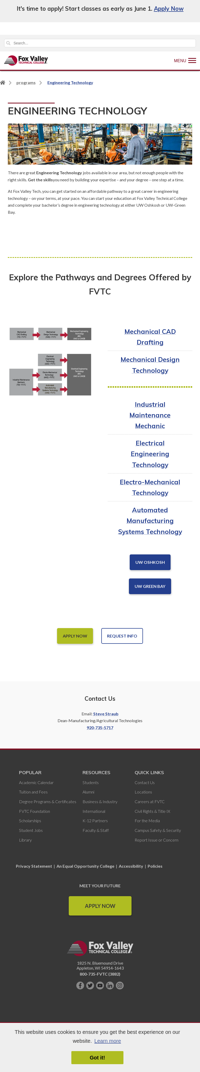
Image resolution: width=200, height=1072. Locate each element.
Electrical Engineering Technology (150, 453)
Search (8, 43)
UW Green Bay (150, 586)
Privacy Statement (34, 866)
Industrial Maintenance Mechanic (150, 415)
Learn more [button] (107, 1041)
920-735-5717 (100, 727)
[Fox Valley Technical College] (26, 60)
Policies (155, 866)
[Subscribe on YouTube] (100, 985)
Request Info (122, 635)
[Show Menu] (185, 60)
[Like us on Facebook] (80, 985)
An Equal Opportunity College (85, 866)
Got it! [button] (97, 1058)
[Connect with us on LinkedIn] (110, 985)
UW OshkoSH (150, 562)
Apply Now (169, 8)
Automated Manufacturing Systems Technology (150, 520)
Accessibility (131, 866)
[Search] (100, 43)
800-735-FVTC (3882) (100, 973)
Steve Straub (105, 713)
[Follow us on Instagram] (120, 985)
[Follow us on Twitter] (90, 985)
